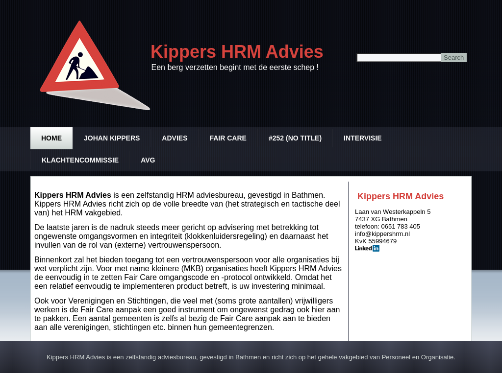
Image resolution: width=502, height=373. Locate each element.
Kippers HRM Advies (237, 52)
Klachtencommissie (80, 160)
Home (51, 138)
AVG (148, 160)
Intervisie (363, 138)
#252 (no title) (295, 138)
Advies (174, 138)
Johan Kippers (112, 138)
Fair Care (227, 138)
